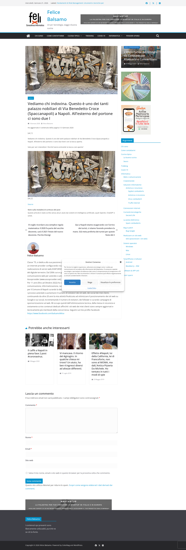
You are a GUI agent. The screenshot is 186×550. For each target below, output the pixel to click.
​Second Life (130, 215)
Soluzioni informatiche (132, 185)
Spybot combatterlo (136, 191)
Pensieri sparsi (133, 36)
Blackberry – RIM (132, 266)
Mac (127, 250)
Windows (129, 246)
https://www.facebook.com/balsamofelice (45, 313)
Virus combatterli (135, 199)
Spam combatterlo (133, 223)
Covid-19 (101, 36)
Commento (31, 405)
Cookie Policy (92, 288)
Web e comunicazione (132, 47)
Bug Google (130, 231)
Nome (29, 437)
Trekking (90, 36)
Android (129, 262)
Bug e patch (128, 228)
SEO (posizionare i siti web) (136, 239)
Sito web (29, 460)
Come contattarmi (55, 36)
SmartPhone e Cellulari (132, 259)
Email (28, 449)
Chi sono (39, 36)
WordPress (78, 545)
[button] (120, 262)
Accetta (72, 282)
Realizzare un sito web (132, 235)
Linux (128, 254)
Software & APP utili (131, 271)
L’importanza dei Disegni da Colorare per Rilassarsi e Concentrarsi (140, 55)
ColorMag (66, 545)
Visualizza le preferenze (111, 282)
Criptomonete (128, 181)
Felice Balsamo (48, 124)
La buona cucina (130, 157)
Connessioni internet (131, 208)
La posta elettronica (131, 220)
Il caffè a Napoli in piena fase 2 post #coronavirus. (37, 353)
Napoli (31, 98)
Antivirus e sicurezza (134, 188)
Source (30, 204)
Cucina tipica (73, 36)
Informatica (114, 36)
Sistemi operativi (130, 243)
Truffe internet (134, 203)
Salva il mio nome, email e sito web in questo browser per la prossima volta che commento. (69, 473)
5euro (125, 161)
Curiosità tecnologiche (132, 212)
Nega (90, 282)
